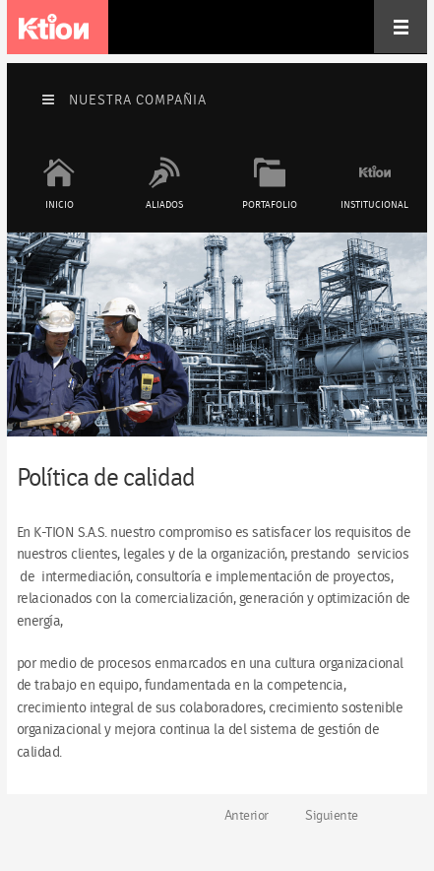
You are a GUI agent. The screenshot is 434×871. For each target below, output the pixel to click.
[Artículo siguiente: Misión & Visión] (339, 816)
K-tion (54, 27)
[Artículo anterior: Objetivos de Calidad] (238, 816)
